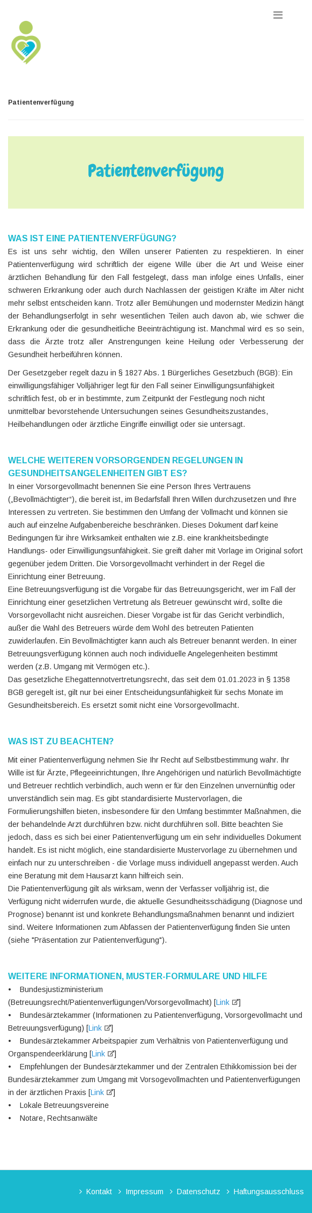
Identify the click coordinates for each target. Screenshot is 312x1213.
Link (222, 1002)
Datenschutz (198, 1191)
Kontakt (99, 1191)
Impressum (144, 1191)
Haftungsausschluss (269, 1191)
